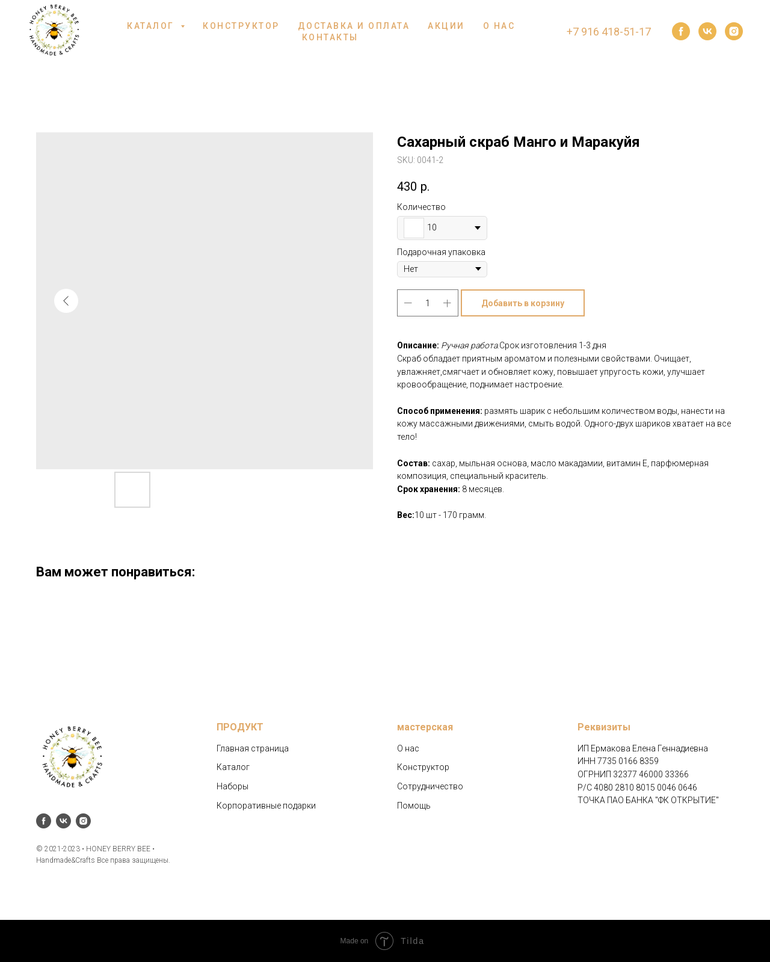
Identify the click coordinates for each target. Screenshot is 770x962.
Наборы (232, 786)
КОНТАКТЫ (330, 37)
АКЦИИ (446, 26)
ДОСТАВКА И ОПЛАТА (354, 26)
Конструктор (423, 767)
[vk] (707, 31)
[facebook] (681, 31)
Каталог (233, 767)
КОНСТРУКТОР (241, 26)
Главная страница (253, 748)
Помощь (414, 805)
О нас (408, 748)
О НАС (499, 26)
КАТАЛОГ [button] (152, 26)
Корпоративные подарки (266, 805)
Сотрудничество (430, 786)
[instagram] (734, 31)
